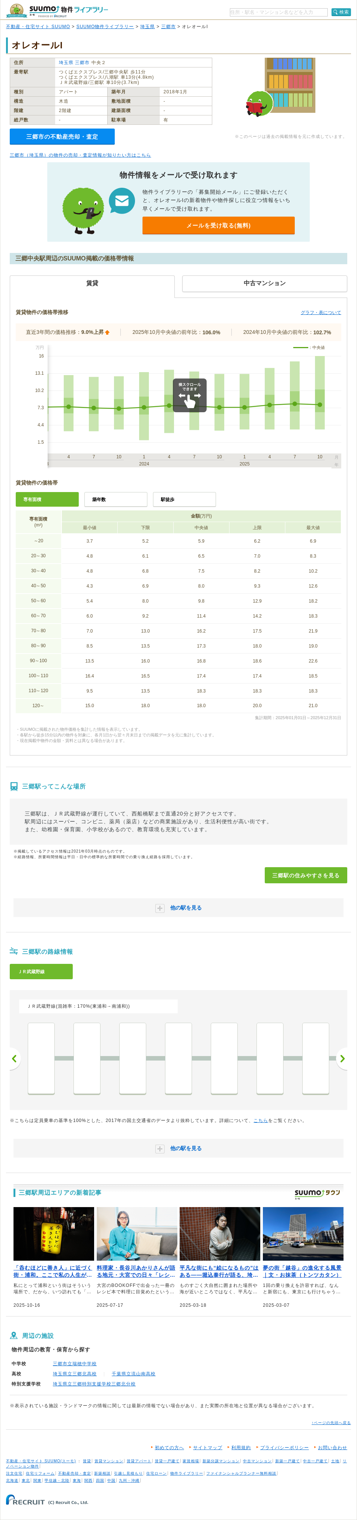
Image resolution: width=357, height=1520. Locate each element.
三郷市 (168, 26)
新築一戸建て (287, 1461)
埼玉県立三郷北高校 (75, 1373)
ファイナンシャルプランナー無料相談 (241, 1473)
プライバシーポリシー (284, 1447)
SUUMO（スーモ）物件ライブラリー (57, 11)
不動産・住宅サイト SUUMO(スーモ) (41, 1461)
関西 (88, 1480)
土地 (335, 1461)
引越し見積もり (128, 1473)
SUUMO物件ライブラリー (105, 26)
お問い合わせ (332, 1447)
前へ (15, 1058)
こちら (261, 1120)
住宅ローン (156, 1473)
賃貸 (87, 1461)
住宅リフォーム (40, 1473)
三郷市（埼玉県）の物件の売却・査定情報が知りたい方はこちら (80, 155)
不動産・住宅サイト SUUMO (38, 26)
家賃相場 (191, 1461)
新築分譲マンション (221, 1461)
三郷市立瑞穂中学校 (75, 1363)
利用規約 (241, 1447)
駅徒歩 (167, 499)
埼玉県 (147, 26)
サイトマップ (207, 1447)
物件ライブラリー (186, 1473)
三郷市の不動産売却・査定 (62, 136)
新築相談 (102, 1473)
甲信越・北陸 (57, 1480)
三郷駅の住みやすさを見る (306, 875)
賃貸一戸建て (167, 1461)
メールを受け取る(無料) (218, 225)
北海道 (12, 1480)
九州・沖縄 (129, 1480)
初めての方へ (169, 1447)
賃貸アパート (139, 1461)
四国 (100, 1480)
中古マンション (257, 1461)
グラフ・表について (321, 312)
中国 (111, 1480)
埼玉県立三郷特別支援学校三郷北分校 (94, 1384)
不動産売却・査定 (74, 1473)
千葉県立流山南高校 (134, 1373)
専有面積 (32, 499)
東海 (77, 1480)
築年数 (99, 499)
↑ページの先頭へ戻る (331, 1423)
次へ (341, 1058)
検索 (344, 12)
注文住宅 (14, 1473)
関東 (37, 1480)
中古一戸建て (315, 1461)
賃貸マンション (108, 1461)
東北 (26, 1480)
